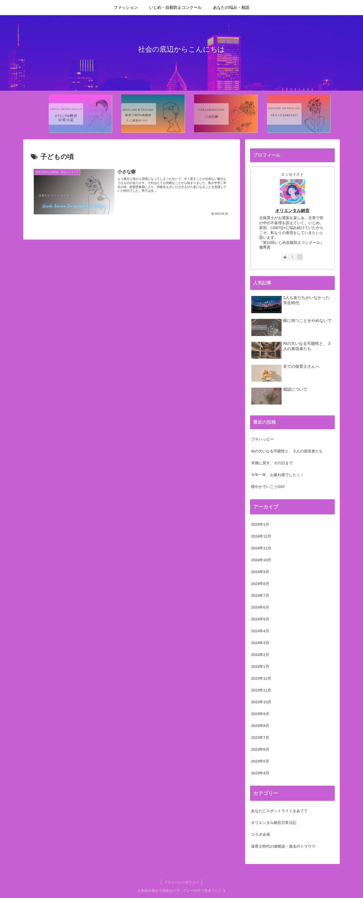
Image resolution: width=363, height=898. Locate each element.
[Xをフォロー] (292, 257)
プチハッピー (262, 439)
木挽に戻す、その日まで (272, 463)
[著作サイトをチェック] (285, 257)
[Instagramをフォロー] (299, 257)
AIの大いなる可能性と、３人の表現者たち (287, 451)
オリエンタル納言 (292, 210)
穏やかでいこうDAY (268, 486)
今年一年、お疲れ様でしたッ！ (277, 475)
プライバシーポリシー (181, 882)
